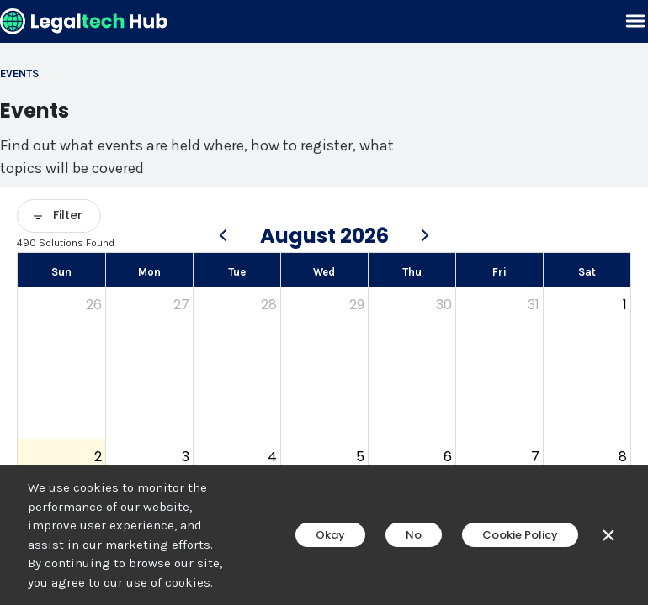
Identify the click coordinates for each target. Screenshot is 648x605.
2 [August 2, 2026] (98, 456)
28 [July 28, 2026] (269, 304)
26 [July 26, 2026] (94, 304)
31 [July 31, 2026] (533, 304)
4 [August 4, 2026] (272, 456)
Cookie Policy (520, 535)
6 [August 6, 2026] (448, 456)
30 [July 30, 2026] (444, 304)
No (414, 535)
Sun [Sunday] (61, 272)
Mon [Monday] (149, 272)
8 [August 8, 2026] (623, 456)
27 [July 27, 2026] (181, 304)
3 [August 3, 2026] (185, 456)
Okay (330, 535)
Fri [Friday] (499, 272)
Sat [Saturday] (587, 272)
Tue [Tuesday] (237, 272)
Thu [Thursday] (412, 272)
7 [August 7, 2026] (535, 456)
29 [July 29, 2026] (356, 304)
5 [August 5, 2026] (360, 456)
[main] (324, 302)
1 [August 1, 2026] (625, 304)
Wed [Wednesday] (324, 272)
